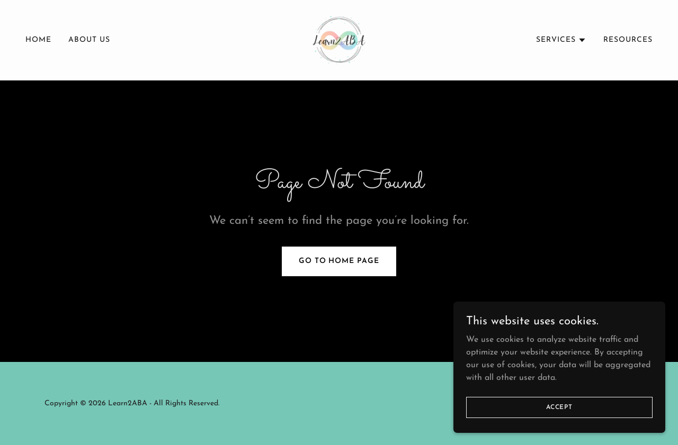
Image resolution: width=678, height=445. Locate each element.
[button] (561, 40)
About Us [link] (89, 40)
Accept (559, 422)
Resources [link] (628, 40)
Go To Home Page (339, 261)
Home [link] (38, 40)
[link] (339, 39)
